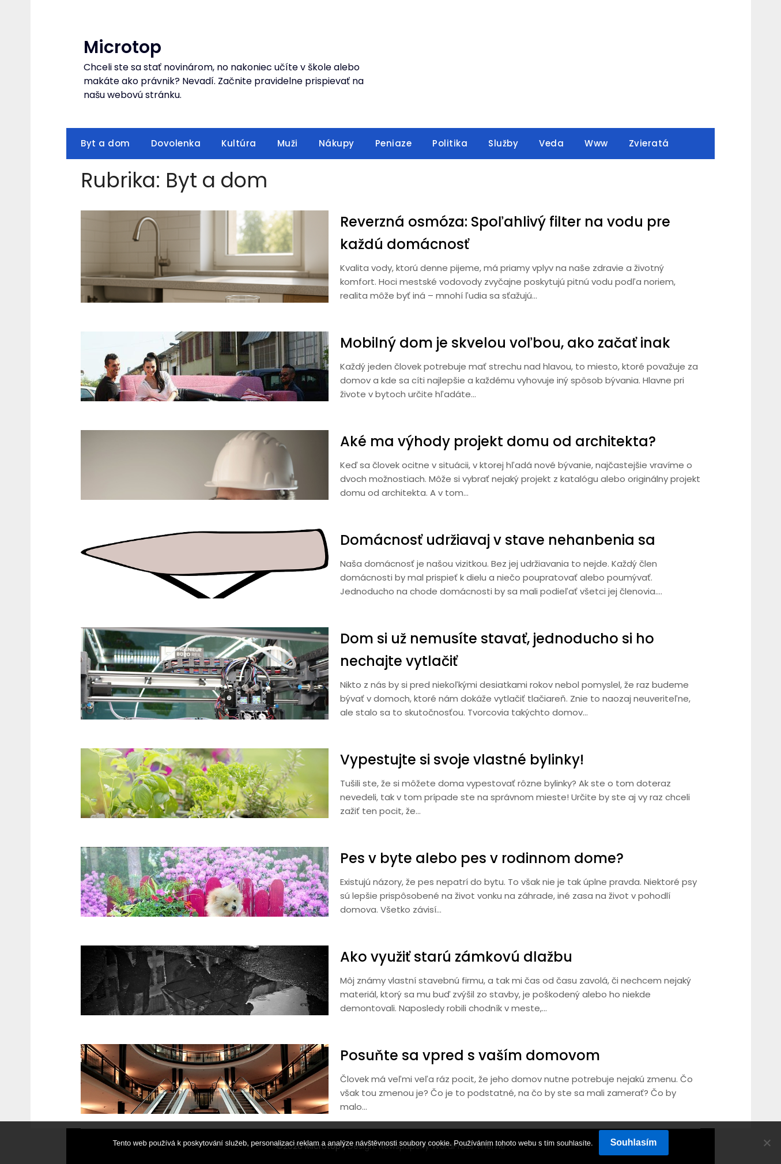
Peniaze (393, 143)
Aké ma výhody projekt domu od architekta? (511, 441)
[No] (766, 1142)
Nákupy (336, 143)
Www (596, 143)
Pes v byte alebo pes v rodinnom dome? (492, 857)
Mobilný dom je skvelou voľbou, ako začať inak (519, 342)
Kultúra (238, 143)
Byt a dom (105, 143)
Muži (287, 143)
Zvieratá (649, 143)
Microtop (123, 47)
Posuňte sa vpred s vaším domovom (478, 1055)
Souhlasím (633, 1142)
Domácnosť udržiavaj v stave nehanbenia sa (510, 539)
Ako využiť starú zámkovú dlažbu (465, 956)
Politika (449, 143)
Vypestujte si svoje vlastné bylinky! (472, 759)
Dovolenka (176, 143)
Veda (551, 143)
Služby (503, 143)
